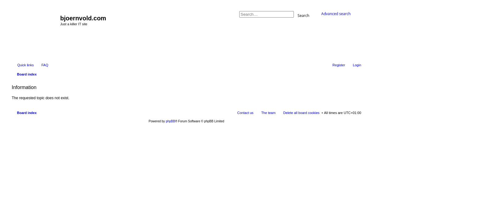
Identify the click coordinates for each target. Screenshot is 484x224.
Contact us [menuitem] (245, 113)
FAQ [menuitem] (44, 65)
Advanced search (336, 13)
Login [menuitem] (357, 65)
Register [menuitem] (338, 65)
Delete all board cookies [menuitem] (301, 113)
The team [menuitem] (268, 113)
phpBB (170, 121)
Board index (27, 113)
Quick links (25, 65)
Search (303, 15)
